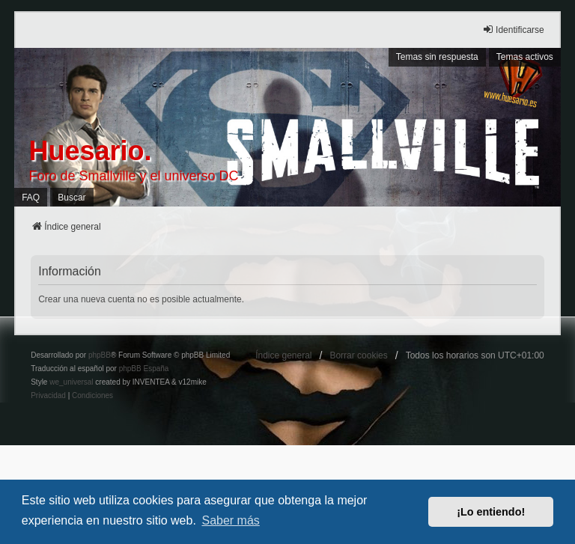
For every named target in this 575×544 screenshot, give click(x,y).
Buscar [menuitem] (71, 197)
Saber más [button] (230, 520)
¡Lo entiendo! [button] (491, 512)
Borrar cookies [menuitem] (358, 355)
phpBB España (144, 368)
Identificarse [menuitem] (513, 29)
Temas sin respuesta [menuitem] (437, 57)
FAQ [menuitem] (31, 197)
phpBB (99, 355)
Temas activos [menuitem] (524, 57)
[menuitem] (48, 396)
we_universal (71, 382)
